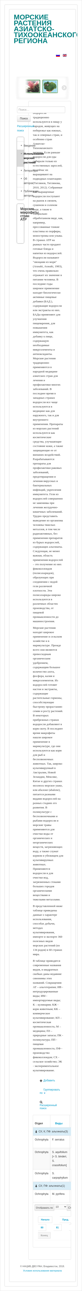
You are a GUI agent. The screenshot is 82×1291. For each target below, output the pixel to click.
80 (42, 1227)
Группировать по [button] (50, 1091)
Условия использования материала (42, 1270)
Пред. (65, 1219)
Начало (45, 1219)
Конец (44, 1235)
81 (57, 1227)
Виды (57, 1123)
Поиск (24, 118)
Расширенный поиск (48, 1105)
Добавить (47, 1080)
